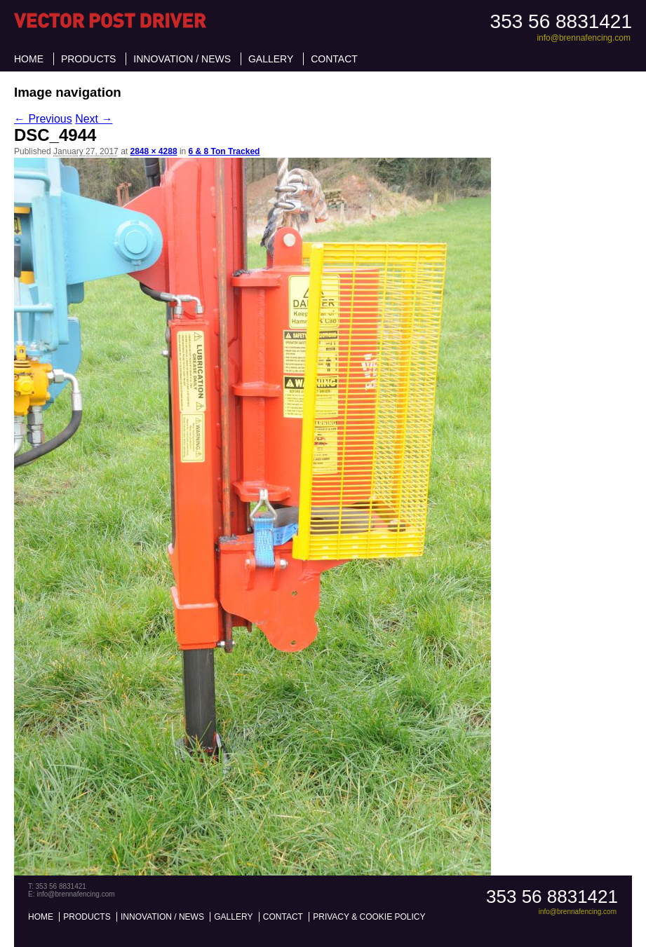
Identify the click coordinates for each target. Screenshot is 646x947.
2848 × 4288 (153, 151)
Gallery (270, 58)
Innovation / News (182, 58)
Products (88, 58)
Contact (334, 58)
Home (28, 58)
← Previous (43, 119)
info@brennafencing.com (584, 38)
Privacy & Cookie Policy (369, 917)
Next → (93, 119)
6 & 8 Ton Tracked (224, 151)
